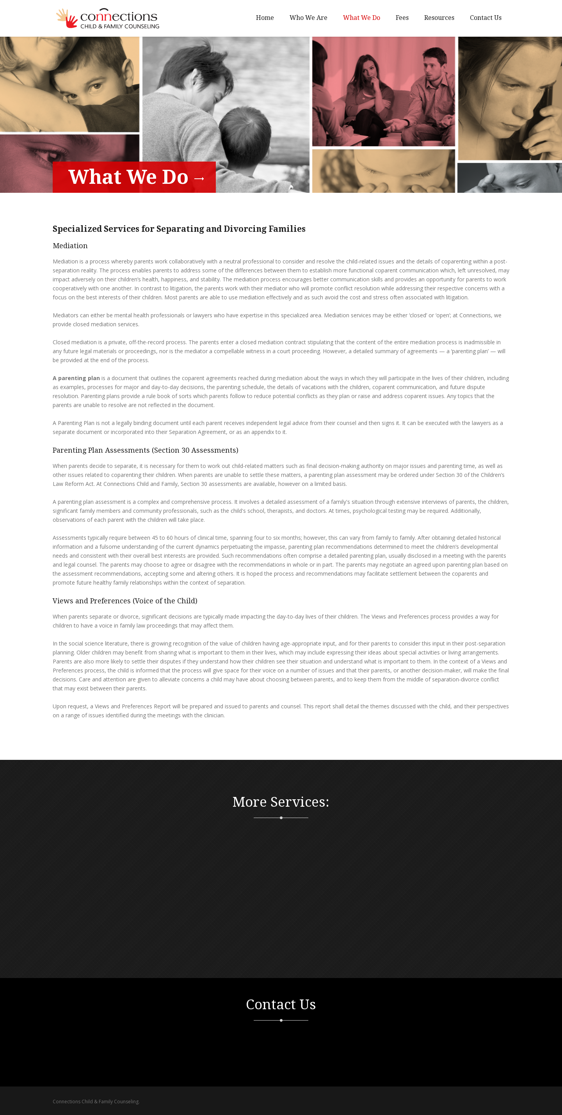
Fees (402, 17)
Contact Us (486, 17)
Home (265, 17)
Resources (439, 17)
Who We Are (308, 17)
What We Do (361, 17)
